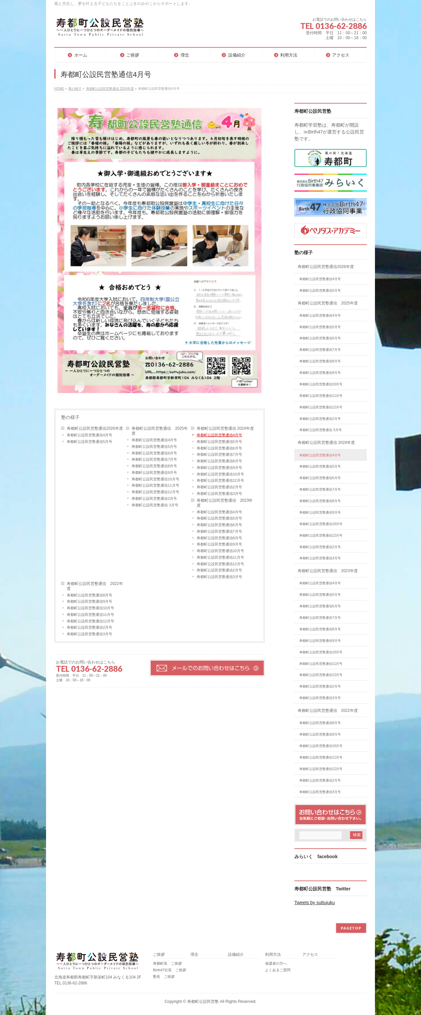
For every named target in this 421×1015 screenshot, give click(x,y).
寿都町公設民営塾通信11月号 (155, 485)
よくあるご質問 (277, 970)
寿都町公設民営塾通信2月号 (154, 498)
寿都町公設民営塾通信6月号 (154, 453)
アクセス (310, 955)
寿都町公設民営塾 (203, 1001)
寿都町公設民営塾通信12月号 (155, 492)
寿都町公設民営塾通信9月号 (154, 472)
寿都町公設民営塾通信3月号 (219, 493)
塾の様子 (70, 417)
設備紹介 (236, 955)
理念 (194, 955)
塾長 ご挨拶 (164, 977)
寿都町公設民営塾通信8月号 (154, 466)
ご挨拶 (159, 955)
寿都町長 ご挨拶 (167, 963)
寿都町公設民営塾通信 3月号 (155, 505)
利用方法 (273, 955)
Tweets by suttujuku (314, 902)
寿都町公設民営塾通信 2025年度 (160, 431)
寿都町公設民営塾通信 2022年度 (95, 586)
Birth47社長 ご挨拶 (169, 970)
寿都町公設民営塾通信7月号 (154, 459)
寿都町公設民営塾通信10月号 (155, 479)
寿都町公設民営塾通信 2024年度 (225, 428)
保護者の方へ (276, 963)
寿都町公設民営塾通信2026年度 (95, 428)
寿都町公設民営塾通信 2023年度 (225, 503)
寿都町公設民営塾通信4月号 (89, 435)
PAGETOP (351, 928)
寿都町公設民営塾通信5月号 (89, 442)
